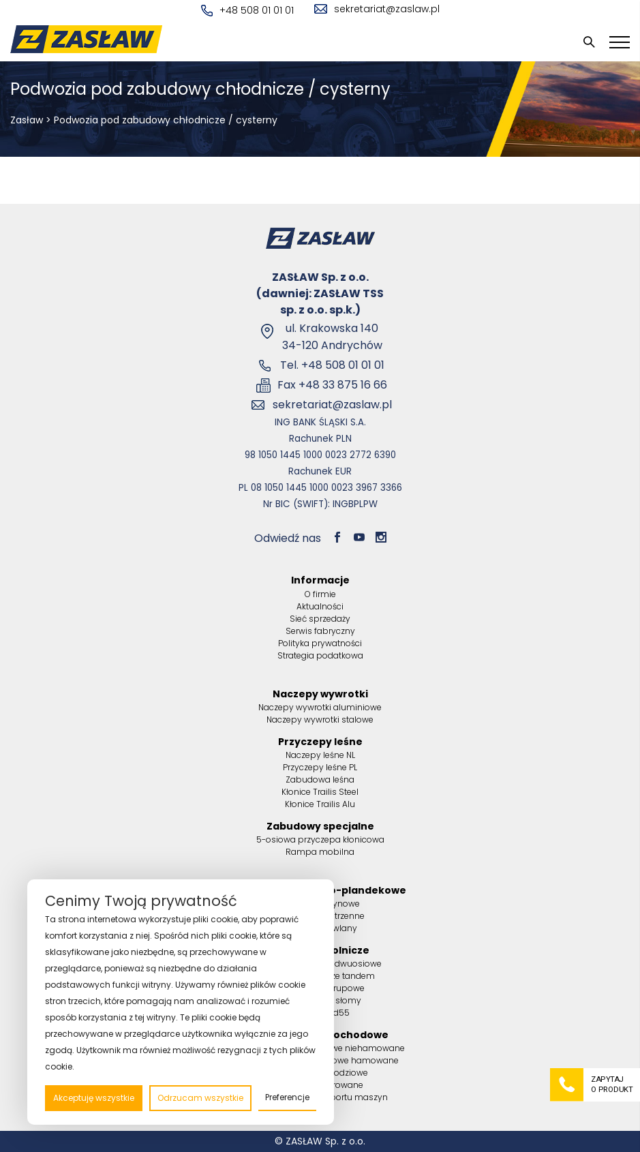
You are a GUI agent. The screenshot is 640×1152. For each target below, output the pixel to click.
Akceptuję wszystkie (93, 1098)
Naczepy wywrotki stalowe (320, 719)
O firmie (320, 594)
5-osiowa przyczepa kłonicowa (320, 839)
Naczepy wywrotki (320, 694)
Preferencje (287, 1097)
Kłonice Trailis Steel (320, 792)
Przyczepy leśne (320, 741)
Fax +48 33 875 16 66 (332, 385)
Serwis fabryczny (320, 631)
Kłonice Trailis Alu (320, 804)
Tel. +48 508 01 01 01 (332, 365)
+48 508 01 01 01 (247, 10)
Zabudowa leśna (320, 779)
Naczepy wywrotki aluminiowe (320, 707)
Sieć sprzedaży (320, 618)
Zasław (26, 120)
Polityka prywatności (320, 643)
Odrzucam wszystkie (200, 1098)
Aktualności (320, 606)
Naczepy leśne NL (320, 755)
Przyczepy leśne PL (320, 767)
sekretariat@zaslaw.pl (377, 9)
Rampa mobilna (320, 852)
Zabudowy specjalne (320, 826)
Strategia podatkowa (320, 655)
